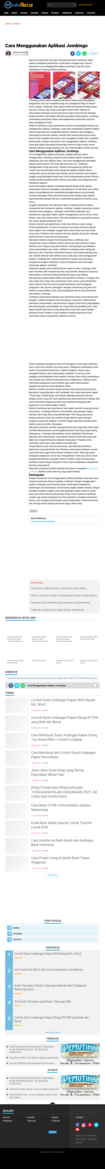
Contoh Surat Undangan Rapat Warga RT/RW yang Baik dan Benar (64, 720)
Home (6, 13)
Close (52, 1132)
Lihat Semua (52, 875)
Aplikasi (24, 13)
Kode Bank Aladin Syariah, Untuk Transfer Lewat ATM (61, 825)
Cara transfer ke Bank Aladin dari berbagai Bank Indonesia (62, 842)
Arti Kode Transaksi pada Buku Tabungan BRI (42, 1001)
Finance (44, 13)
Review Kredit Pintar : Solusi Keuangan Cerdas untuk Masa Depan (33, 1096)
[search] (62, 5)
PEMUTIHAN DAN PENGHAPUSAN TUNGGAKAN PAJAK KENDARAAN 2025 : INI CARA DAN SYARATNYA (64, 792)
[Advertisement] (52, 33)
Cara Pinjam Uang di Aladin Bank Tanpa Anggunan (60, 860)
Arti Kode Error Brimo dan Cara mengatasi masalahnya (48, 969)
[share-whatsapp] (84, 53)
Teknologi (79, 13)
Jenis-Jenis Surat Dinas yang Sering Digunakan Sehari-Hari (57, 772)
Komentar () (93, 53)
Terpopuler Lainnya (52, 1032)
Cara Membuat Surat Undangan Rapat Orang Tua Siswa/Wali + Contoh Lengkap (64, 737)
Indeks (14, 13)
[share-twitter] (78, 53)
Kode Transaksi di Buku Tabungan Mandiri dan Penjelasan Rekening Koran (50, 987)
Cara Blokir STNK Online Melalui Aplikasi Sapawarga (61, 807)
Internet (55, 13)
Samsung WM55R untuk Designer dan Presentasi (32, 1063)
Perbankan (67, 13)
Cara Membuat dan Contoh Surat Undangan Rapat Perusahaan (63, 755)
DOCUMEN (34, 13)
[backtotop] (52, 1105)
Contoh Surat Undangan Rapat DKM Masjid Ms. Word (63, 702)
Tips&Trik (91, 13)
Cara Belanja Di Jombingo (43, 521)
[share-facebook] (72, 53)
